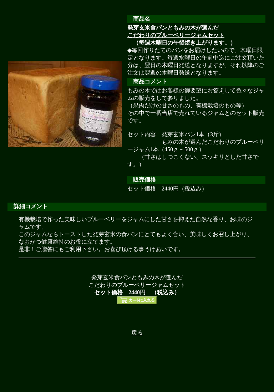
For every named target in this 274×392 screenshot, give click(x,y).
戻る (137, 333)
